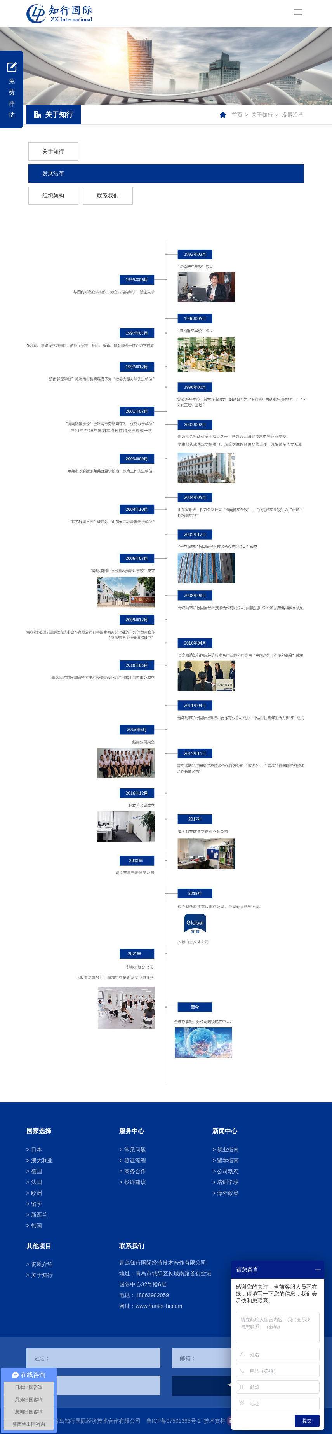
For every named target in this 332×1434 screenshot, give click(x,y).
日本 (36, 1149)
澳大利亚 (42, 1160)
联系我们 (108, 195)
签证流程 (135, 1160)
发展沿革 (293, 115)
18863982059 (152, 1295)
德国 (36, 1171)
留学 (36, 1204)
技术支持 (215, 1421)
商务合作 (135, 1171)
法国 (36, 1182)
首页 (237, 115)
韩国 (36, 1226)
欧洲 (36, 1193)
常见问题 (135, 1149)
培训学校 (228, 1182)
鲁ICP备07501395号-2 (173, 1421)
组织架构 (53, 195)
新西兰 (39, 1215)
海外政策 (228, 1193)
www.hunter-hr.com (159, 1306)
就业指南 (228, 1149)
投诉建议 (135, 1182)
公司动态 (228, 1171)
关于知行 (262, 115)
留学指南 (228, 1160)
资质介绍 (42, 1264)
